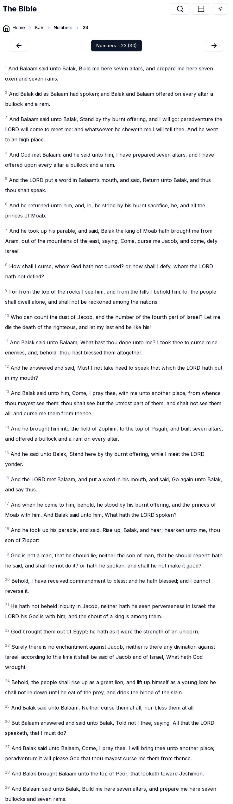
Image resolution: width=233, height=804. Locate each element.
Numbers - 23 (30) (116, 45)
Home (19, 27)
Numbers (63, 27)
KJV (39, 27)
